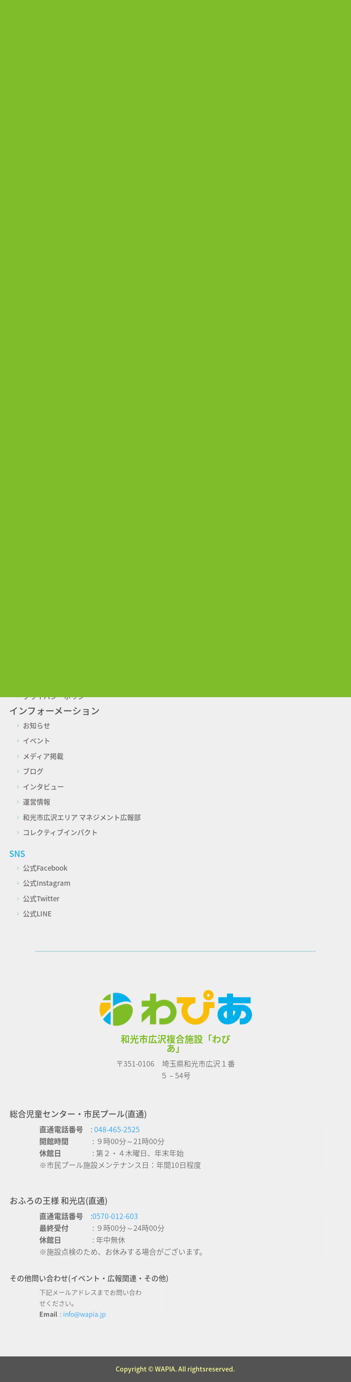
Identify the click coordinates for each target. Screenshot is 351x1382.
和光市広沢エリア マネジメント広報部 (82, 817)
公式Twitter (41, 898)
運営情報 (36, 802)
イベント (36, 741)
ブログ (33, 771)
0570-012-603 (115, 1215)
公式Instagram (46, 883)
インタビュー (43, 787)
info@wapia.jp (84, 1314)
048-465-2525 (117, 1129)
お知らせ (36, 725)
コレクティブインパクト (60, 832)
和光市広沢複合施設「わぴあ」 (175, 1043)
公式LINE (37, 914)
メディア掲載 (43, 756)
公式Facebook (45, 868)
